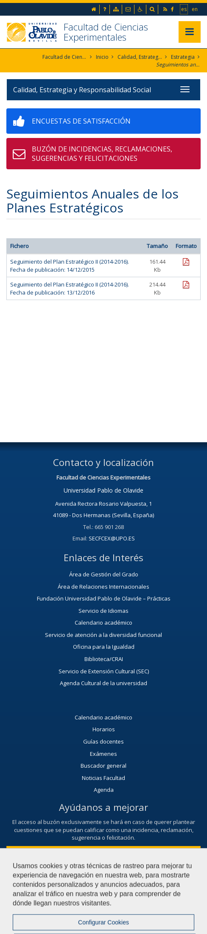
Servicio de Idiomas (103, 610)
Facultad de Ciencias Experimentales (106, 31)
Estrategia (183, 57)
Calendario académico (103, 622)
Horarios (103, 729)
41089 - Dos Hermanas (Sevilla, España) (103, 515)
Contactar (23, 903)
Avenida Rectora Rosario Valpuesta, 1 (103, 503)
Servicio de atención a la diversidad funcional (103, 635)
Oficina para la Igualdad (103, 646)
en (195, 9)
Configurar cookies (171, 903)
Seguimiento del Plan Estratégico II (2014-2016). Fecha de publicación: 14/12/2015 (69, 265)
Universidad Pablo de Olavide (103, 490)
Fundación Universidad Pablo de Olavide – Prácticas (104, 598)
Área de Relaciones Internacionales (103, 586)
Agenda (104, 789)
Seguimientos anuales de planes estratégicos (178, 64)
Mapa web (115, 903)
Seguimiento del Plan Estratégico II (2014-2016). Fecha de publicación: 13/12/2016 (69, 288)
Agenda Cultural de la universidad (103, 683)
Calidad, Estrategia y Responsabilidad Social (139, 57)
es (184, 9)
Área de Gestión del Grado (103, 574)
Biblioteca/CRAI (103, 659)
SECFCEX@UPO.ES (112, 538)
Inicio (102, 57)
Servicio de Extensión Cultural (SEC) (104, 671)
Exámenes (103, 754)
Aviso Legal (69, 903)
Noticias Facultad (103, 778)
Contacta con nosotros (104, 853)
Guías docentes (103, 741)
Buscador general (103, 765)
